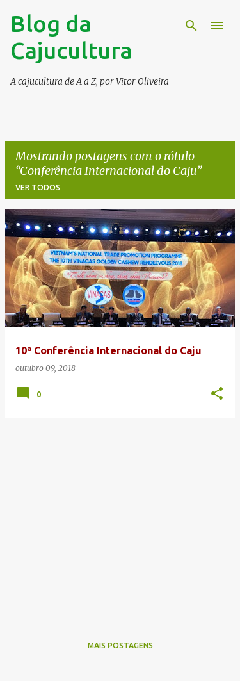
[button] (217, 394)
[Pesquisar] (191, 25)
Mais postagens (120, 645)
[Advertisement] (120, 518)
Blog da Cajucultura (71, 36)
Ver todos (37, 187)
